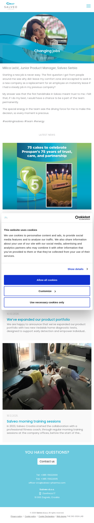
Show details (76, 269)
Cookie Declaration (47, 516)
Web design (61, 516)
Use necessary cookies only (47, 302)
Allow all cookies (47, 279)
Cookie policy (30, 516)
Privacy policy (16, 516)
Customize (47, 291)
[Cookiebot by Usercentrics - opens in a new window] (75, 218)
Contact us (47, 461)
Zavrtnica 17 (47, 493)
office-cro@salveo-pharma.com (47, 482)
